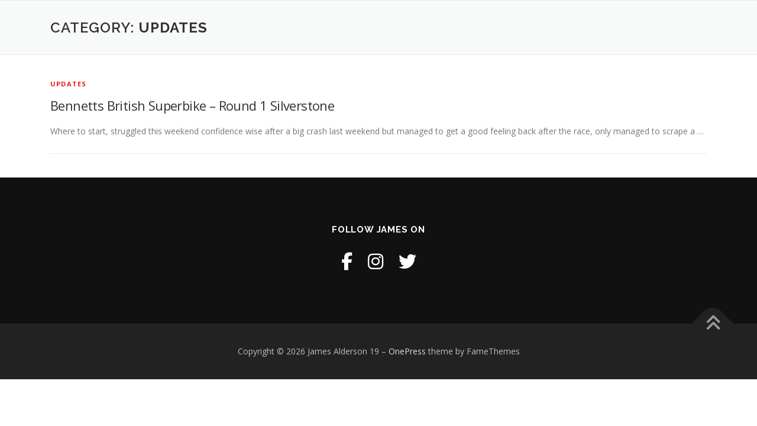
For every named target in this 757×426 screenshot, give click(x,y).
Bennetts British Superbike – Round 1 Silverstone (192, 105)
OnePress (407, 351)
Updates (68, 83)
